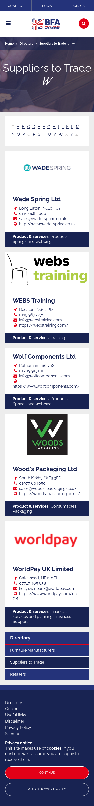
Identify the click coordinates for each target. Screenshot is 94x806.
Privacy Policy (18, 727)
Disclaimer (14, 721)
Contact (12, 708)
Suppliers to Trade (52, 43)
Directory (26, 43)
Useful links (15, 715)
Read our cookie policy (47, 789)
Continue (47, 772)
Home (9, 43)
